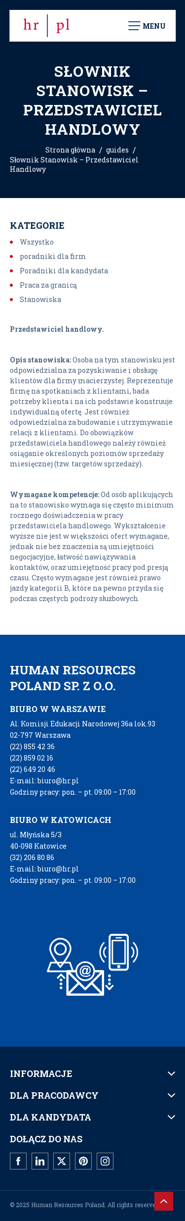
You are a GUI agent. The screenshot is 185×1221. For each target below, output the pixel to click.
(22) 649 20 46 (32, 769)
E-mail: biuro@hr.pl (44, 780)
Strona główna (70, 149)
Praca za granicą (48, 285)
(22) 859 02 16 (31, 758)
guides (117, 149)
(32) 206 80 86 (32, 857)
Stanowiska (40, 299)
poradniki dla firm (53, 256)
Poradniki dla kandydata (64, 270)
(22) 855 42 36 (32, 746)
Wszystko (37, 242)
